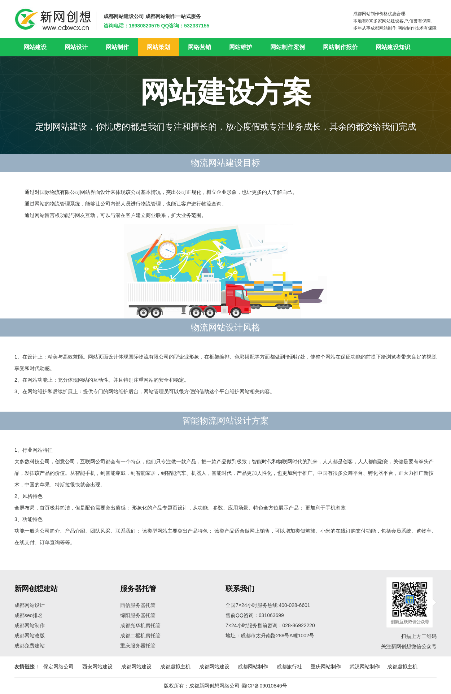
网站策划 (158, 47)
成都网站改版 (29, 635)
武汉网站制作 (365, 666)
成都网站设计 (29, 605)
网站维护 (240, 47)
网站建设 (35, 47)
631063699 (271, 615)
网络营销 (199, 47)
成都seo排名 (28, 615)
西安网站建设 (97, 666)
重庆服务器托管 (138, 646)
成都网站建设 (136, 666)
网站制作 (117, 47)
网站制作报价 (340, 47)
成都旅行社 (289, 666)
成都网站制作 (29, 625)
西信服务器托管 (138, 605)
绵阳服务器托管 (138, 615)
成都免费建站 (29, 646)
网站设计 (76, 47)
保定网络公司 (58, 666)
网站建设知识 (393, 47)
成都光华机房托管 (140, 625)
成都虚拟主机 (175, 666)
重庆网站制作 (326, 666)
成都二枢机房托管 (140, 635)
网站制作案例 (287, 47)
